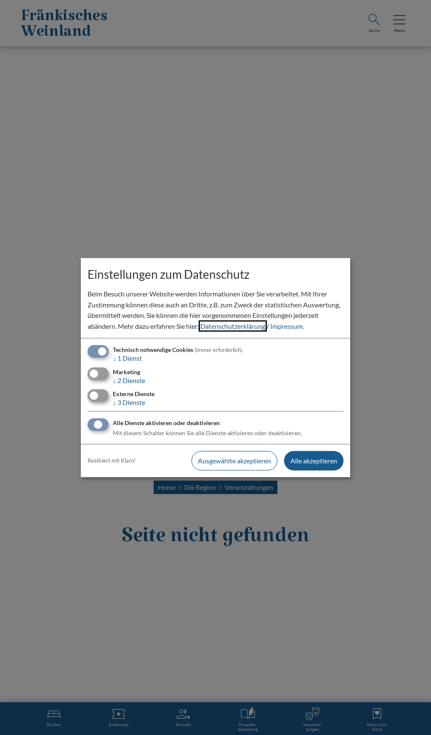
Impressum (286, 326)
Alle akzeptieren (313, 461)
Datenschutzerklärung (232, 326)
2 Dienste (129, 380)
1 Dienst (127, 358)
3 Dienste (129, 402)
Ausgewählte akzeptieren (234, 461)
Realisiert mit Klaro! (112, 460)
